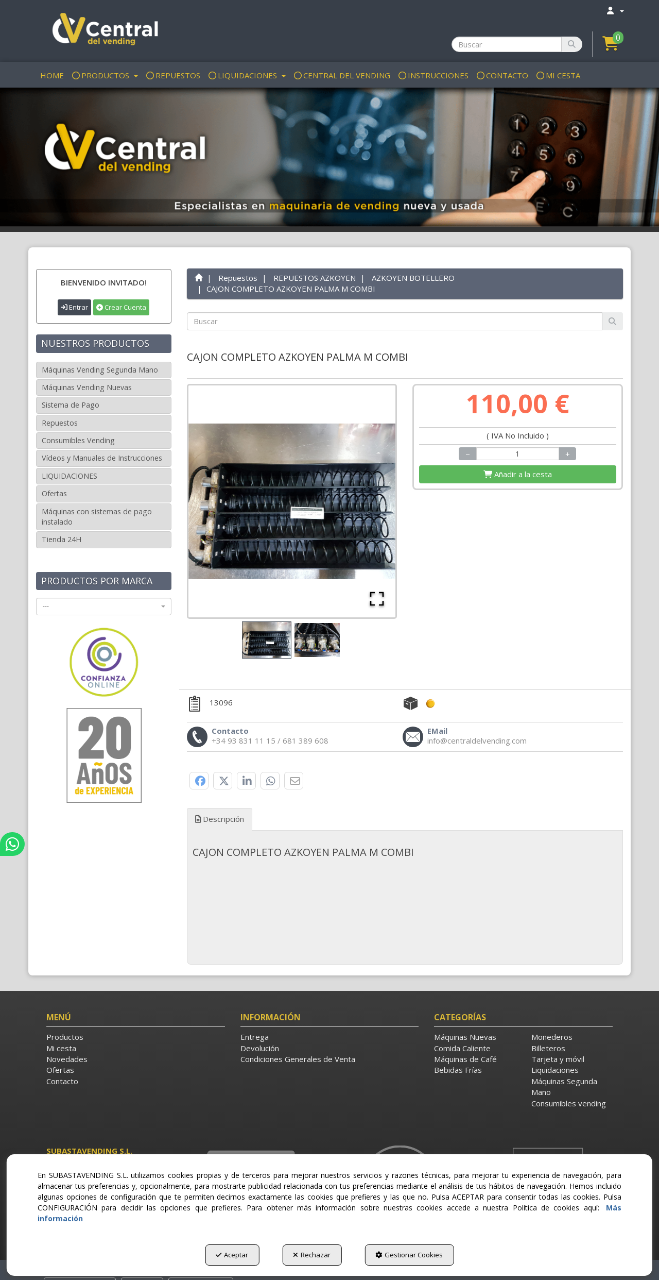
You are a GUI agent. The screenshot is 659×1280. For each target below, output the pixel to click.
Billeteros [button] (548, 1048)
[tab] (405, 852)
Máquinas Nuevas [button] (465, 1037)
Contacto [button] (62, 1081)
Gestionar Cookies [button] (409, 1254)
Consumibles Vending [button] (78, 440)
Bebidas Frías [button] (458, 1070)
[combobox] (103, 606)
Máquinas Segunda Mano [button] (564, 1086)
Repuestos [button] (60, 423)
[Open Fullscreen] (376, 598)
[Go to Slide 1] (266, 640)
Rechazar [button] (312, 1254)
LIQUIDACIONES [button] (69, 476)
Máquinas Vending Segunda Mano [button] (100, 370)
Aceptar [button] (232, 1254)
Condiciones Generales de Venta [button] (297, 1059)
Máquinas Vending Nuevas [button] (87, 387)
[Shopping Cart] (517, 474)
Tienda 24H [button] (61, 539)
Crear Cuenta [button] (121, 307)
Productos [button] (64, 1037)
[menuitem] (614, 11)
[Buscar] (571, 44)
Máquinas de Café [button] (465, 1059)
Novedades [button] (67, 1059)
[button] (103, 31)
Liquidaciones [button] (555, 1070)
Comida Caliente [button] (462, 1048)
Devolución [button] (259, 1048)
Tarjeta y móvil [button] (557, 1059)
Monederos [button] (552, 1037)
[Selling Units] (518, 453)
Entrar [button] (74, 307)
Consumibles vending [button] (568, 1103)
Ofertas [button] (54, 493)
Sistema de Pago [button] (70, 405)
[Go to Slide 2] (317, 640)
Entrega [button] (254, 1037)
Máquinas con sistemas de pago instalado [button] (97, 517)
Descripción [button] (219, 819)
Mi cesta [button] (61, 1048)
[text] (395, 321)
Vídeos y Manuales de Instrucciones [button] (102, 458)
